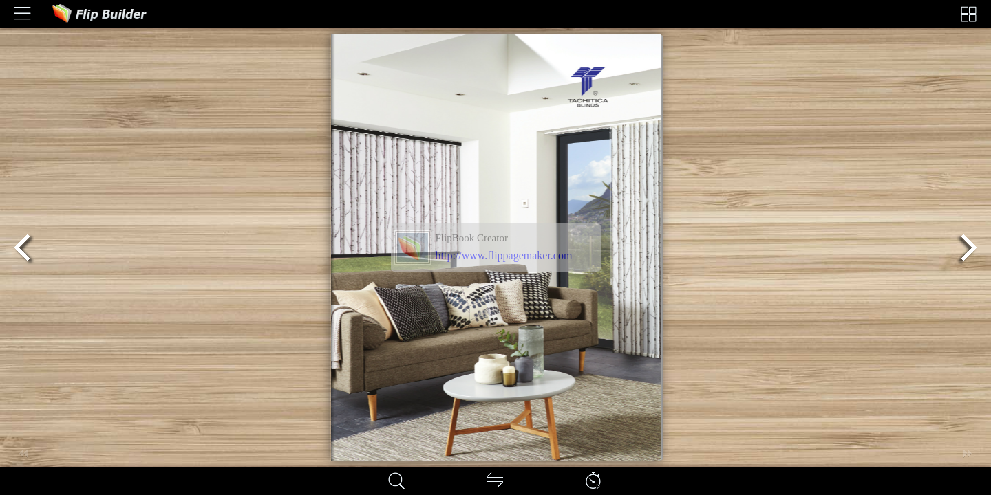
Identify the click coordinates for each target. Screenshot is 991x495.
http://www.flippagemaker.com (504, 255)
